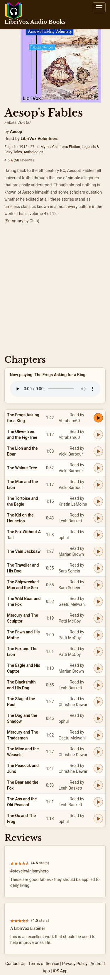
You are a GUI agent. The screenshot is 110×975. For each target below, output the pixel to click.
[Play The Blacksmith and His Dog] (98, 685)
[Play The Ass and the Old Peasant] (98, 802)
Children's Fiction (66, 146)
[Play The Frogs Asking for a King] (98, 417)
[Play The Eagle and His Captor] (98, 668)
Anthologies (33, 152)
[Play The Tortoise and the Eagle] (98, 501)
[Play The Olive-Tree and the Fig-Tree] (98, 434)
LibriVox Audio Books (35, 22)
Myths (45, 146)
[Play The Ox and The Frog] (98, 818)
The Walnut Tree (22, 468)
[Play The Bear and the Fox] (98, 785)
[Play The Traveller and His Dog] (98, 568)
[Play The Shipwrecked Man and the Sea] (98, 584)
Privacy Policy (74, 963)
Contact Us (15, 963)
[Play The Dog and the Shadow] (98, 718)
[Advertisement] (55, 291)
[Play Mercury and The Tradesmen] (98, 735)
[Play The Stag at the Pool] (98, 701)
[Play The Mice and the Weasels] (98, 751)
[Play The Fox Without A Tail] (98, 534)
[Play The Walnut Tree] (98, 468)
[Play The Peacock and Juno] (98, 768)
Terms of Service (43, 963)
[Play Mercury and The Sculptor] (98, 618)
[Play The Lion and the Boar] (98, 451)
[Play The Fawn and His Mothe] (98, 635)
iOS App (60, 971)
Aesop (16, 131)
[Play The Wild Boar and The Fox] (98, 601)
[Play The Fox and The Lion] (98, 651)
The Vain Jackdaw (23, 551)
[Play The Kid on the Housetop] (98, 518)
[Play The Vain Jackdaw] (98, 551)
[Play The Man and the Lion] (98, 484)
